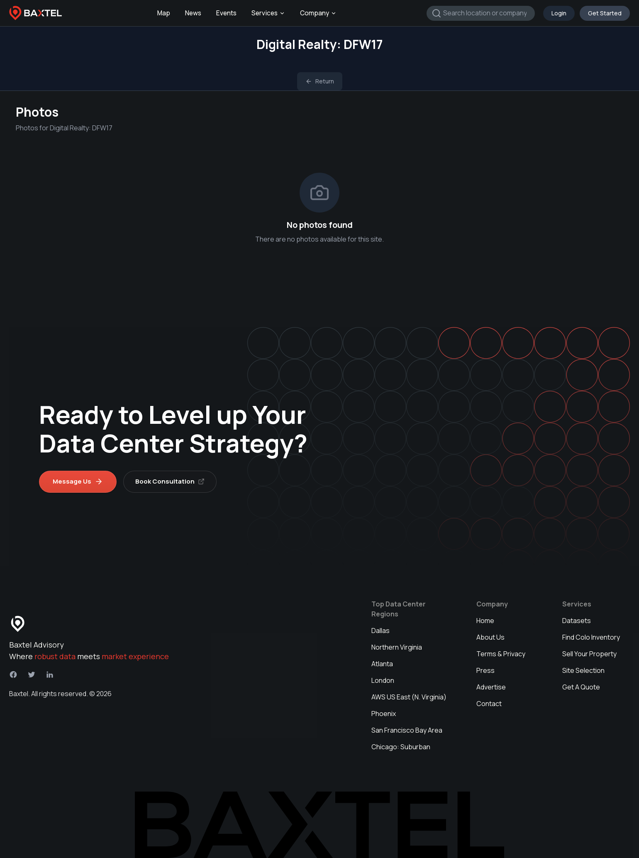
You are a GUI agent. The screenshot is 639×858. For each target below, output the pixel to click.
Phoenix (383, 713)
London (382, 680)
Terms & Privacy (500, 653)
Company (318, 13)
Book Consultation (170, 481)
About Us (490, 637)
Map (163, 13)
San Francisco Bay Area (406, 730)
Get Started (605, 13)
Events (226, 13)
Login (558, 13)
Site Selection (583, 670)
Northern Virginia (396, 647)
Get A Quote (581, 687)
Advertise (491, 687)
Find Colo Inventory (591, 637)
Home (485, 620)
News (193, 13)
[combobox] (481, 13)
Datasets (576, 620)
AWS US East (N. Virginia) (408, 697)
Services (268, 13)
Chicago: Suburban (400, 746)
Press (485, 670)
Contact (489, 703)
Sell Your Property (589, 653)
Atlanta (382, 663)
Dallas (380, 630)
